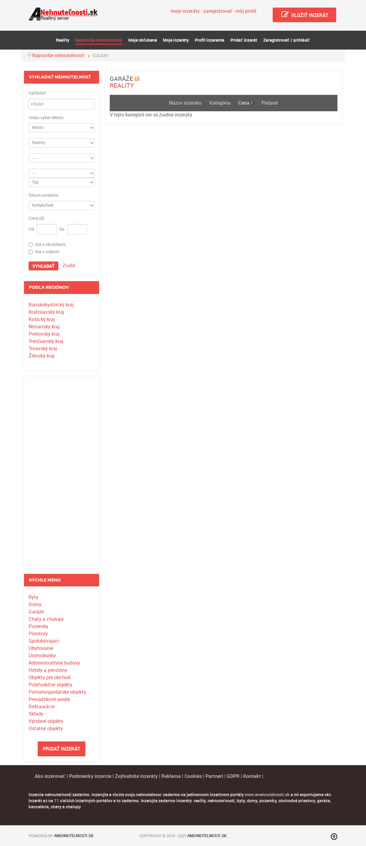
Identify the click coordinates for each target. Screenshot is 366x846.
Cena (244, 103)
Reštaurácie (42, 707)
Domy (35, 604)
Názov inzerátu (186, 103)
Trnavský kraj (43, 348)
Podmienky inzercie (90, 776)
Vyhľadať (37, 93)
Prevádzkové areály (49, 699)
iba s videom (47, 251)
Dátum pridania (43, 195)
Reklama (171, 776)
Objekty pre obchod (50, 677)
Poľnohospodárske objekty (57, 692)
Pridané (269, 103)
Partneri (214, 776)
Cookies (194, 776)
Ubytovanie (41, 648)
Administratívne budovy (54, 663)
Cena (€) (36, 218)
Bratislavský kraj (46, 312)
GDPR (233, 776)
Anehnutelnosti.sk (73, 836)
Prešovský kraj (44, 334)
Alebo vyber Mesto (46, 118)
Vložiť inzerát (304, 14)
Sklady (36, 714)
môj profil (246, 11)
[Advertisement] (61, 472)
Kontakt (252, 776)
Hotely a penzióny (48, 670)
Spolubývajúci (44, 641)
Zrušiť (69, 265)
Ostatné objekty (46, 728)
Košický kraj (42, 319)
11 (56, 800)
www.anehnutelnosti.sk (267, 794)
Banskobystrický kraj (51, 305)
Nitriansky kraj (44, 327)
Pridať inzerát (62, 749)
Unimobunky (42, 655)
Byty (33, 597)
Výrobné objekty (46, 721)
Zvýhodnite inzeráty (136, 776)
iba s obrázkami (50, 244)
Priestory (38, 634)
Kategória (220, 103)
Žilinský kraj (41, 356)
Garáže (36, 612)
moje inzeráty (185, 11)
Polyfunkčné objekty (50, 685)
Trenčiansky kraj (46, 341)
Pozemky (38, 626)
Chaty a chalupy (46, 619)
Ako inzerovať (51, 776)
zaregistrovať (217, 11)
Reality (122, 85)
